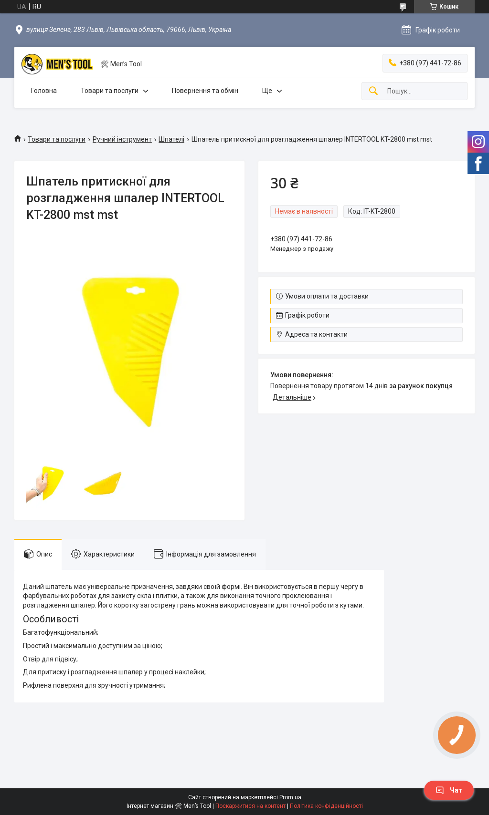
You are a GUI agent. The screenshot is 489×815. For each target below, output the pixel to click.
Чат (449, 790)
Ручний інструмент (122, 139)
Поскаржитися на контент (250, 806)
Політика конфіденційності (326, 806)
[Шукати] (373, 91)
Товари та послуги (109, 90)
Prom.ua (290, 797)
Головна (44, 90)
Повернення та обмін (205, 90)
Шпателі (171, 139)
